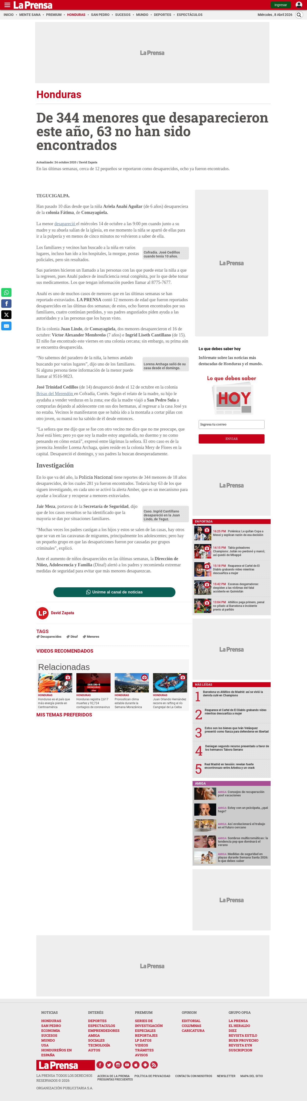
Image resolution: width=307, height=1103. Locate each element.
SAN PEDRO (51, 1025)
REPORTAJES (146, 1035)
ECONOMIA (50, 1030)
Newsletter (226, 1076)
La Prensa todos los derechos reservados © (64, 1078)
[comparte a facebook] (6, 303)
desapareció (65, 223)
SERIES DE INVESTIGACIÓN (149, 1023)
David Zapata (88, 162)
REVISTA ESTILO (243, 1035)
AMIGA (94, 1035)
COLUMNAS (191, 1025)
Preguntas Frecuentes (115, 1079)
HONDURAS (51, 1020)
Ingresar (281, 5)
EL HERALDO (239, 1025)
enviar (231, 439)
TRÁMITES (144, 1050)
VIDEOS (141, 1045)
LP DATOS (143, 1040)
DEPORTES (97, 1020)
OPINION (189, 1012)
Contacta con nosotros (193, 1076)
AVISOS (141, 1055)
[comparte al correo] (6, 326)
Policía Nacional (96, 477)
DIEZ (232, 1030)
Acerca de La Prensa (113, 1076)
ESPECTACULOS (101, 1025)
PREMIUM (144, 1012)
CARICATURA (193, 1030)
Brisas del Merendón (55, 393)
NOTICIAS (49, 1012)
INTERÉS (95, 1012)
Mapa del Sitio (251, 1076)
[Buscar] (299, 15)
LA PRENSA (238, 1020)
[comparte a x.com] (6, 314)
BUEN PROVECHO (243, 1040)
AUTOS (94, 1050)
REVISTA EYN (240, 1045)
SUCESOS (49, 1035)
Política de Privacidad (152, 1076)
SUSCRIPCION (240, 1050)
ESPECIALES (145, 1030)
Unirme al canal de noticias (117, 592)
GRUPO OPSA (240, 1012)
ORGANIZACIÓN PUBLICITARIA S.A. (64, 1088)
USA (45, 1045)
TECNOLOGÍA (99, 1045)
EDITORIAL (191, 1020)
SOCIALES (96, 1040)
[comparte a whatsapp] (6, 292)
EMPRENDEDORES (104, 1030)
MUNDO (48, 1040)
